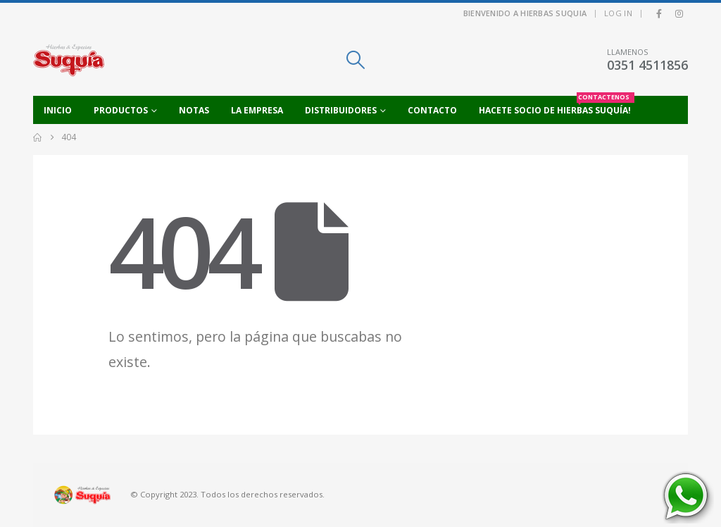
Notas (194, 110)
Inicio (58, 110)
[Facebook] (659, 13)
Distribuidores (341, 110)
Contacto (432, 110)
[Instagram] (679, 13)
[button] (355, 60)
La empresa (257, 110)
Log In (618, 13)
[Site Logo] (68, 60)
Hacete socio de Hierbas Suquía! (556, 106)
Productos (121, 110)
